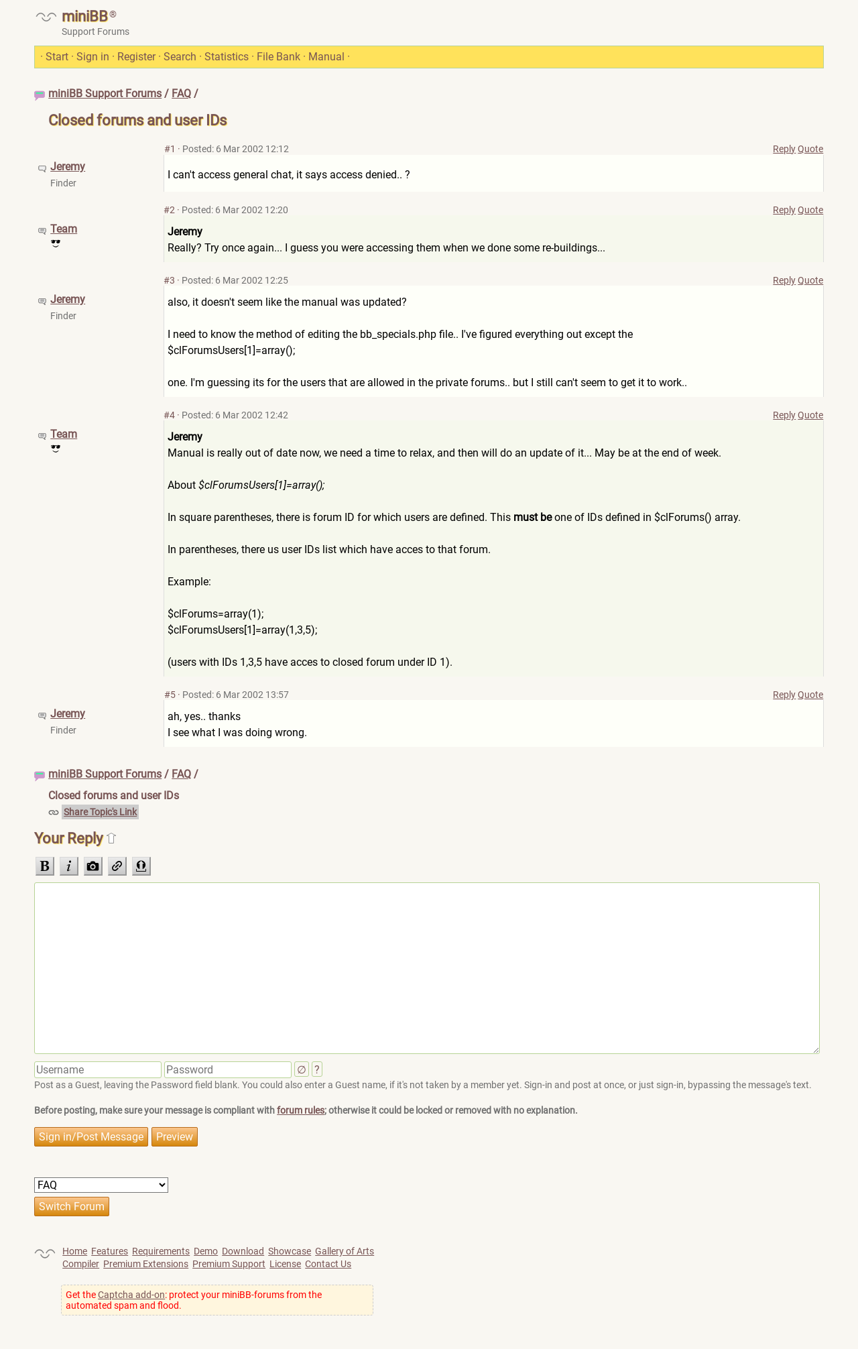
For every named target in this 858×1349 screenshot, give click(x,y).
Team (63, 229)
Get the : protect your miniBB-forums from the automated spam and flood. (194, 1300)
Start (57, 56)
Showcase (289, 1251)
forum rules (300, 1110)
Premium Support (228, 1263)
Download (243, 1251)
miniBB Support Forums (105, 93)
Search (180, 56)
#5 (170, 694)
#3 (169, 280)
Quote (810, 148)
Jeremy (67, 166)
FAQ (181, 93)
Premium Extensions (145, 1263)
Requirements (161, 1251)
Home (74, 1251)
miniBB (85, 16)
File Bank (278, 56)
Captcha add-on (131, 1294)
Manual (326, 56)
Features (109, 1251)
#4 (169, 415)
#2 (169, 209)
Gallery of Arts (344, 1251)
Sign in (92, 56)
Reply (784, 148)
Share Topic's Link (100, 812)
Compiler (80, 1263)
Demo (206, 1251)
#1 (170, 148)
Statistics (226, 56)
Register (136, 56)
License (285, 1263)
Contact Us (328, 1263)
